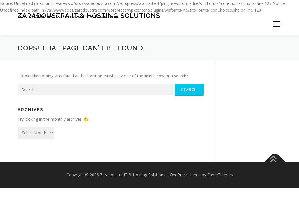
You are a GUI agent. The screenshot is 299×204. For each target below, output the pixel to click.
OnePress (179, 174)
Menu (277, 24)
